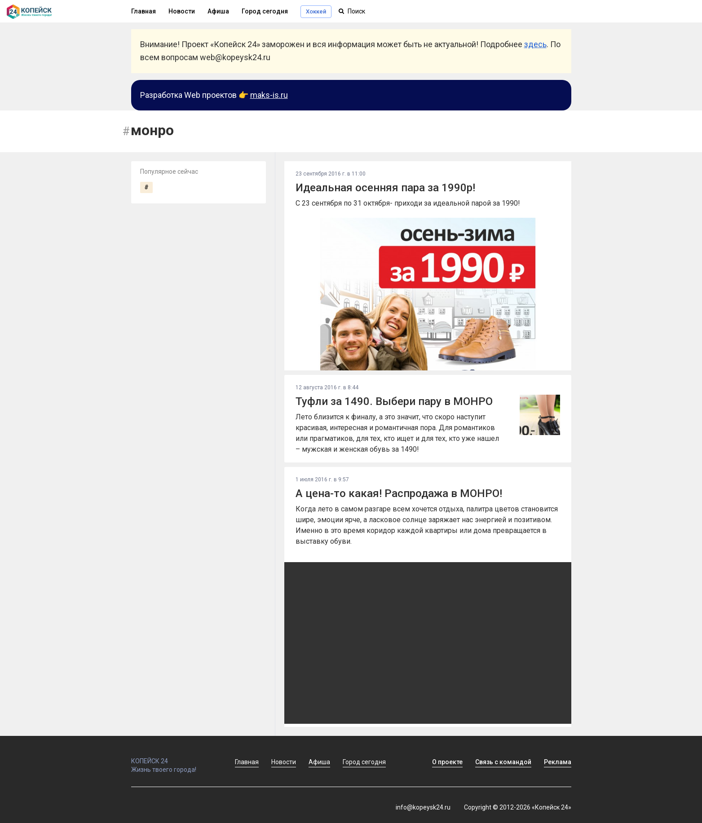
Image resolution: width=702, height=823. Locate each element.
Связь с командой (503, 762)
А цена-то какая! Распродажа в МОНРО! (399, 493)
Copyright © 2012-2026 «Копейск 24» (517, 807)
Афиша (218, 11)
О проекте (447, 762)
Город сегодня (265, 11)
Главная (143, 11)
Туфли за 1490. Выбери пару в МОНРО (394, 401)
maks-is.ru (269, 95)
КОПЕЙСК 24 (173, 757)
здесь (535, 44)
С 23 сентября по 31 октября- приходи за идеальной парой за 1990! (408, 203)
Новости (181, 11)
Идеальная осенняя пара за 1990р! (385, 187)
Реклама (557, 762)
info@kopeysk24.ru (423, 807)
